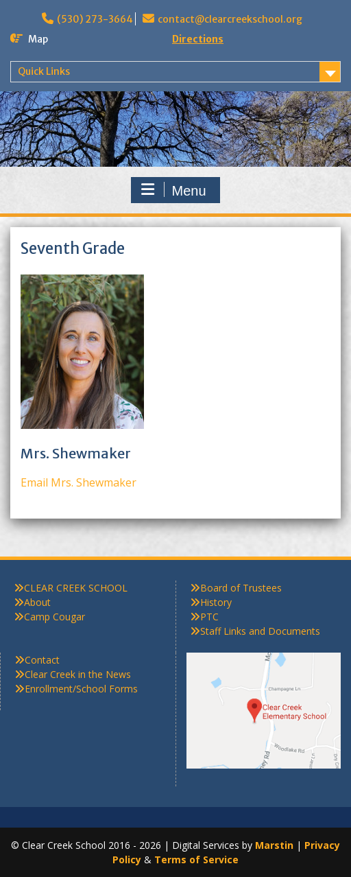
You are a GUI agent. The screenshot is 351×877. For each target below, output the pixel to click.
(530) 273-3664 (95, 19)
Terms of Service (196, 859)
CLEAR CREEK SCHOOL (76, 587)
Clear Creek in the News (78, 674)
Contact (42, 659)
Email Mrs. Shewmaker (78, 482)
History (216, 602)
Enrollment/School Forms (81, 688)
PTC (209, 616)
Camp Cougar (54, 616)
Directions (197, 39)
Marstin (274, 845)
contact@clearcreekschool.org (230, 19)
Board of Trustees (241, 587)
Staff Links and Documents (260, 631)
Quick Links (44, 71)
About (37, 602)
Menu (173, 190)
